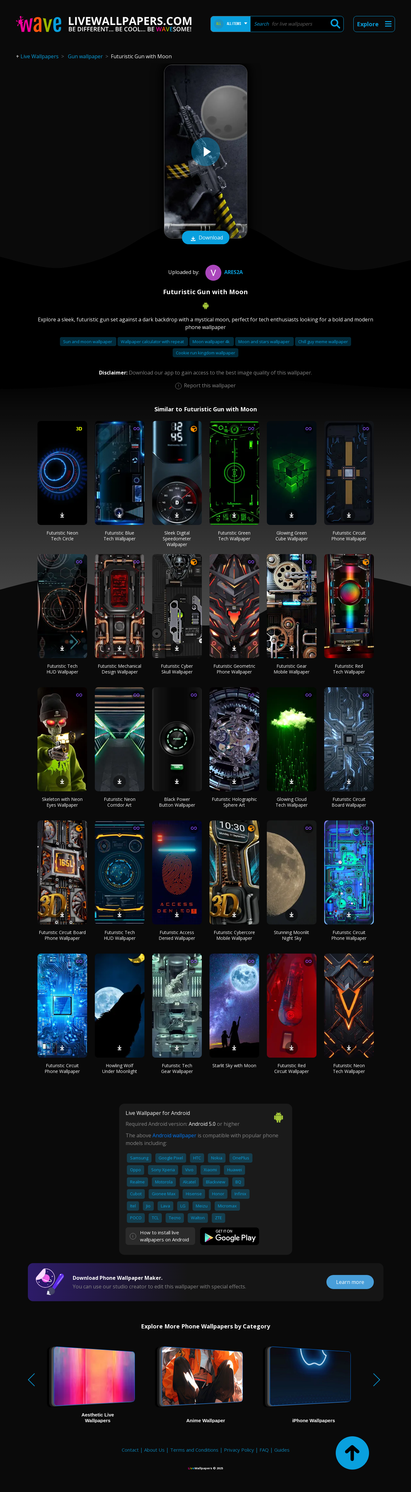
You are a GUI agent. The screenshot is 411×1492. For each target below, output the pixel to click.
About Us (154, 1450)
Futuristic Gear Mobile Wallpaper (291, 669)
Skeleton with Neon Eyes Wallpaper (62, 802)
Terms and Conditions (194, 1450)
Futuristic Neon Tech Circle (62, 536)
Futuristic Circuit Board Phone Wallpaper (62, 935)
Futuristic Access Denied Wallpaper (177, 935)
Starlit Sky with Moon (234, 1065)
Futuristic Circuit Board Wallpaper (349, 802)
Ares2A (223, 272)
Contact (130, 1450)
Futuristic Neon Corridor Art (120, 802)
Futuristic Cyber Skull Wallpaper (177, 669)
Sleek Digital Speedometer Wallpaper (177, 538)
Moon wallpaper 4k (212, 341)
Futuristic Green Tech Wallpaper (234, 536)
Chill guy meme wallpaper (323, 341)
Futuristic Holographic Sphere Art (234, 802)
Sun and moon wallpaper (88, 341)
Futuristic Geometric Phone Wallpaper (234, 669)
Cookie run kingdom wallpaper (205, 353)
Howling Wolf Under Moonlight (119, 1068)
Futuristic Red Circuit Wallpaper (291, 1068)
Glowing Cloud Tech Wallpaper (291, 802)
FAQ (264, 1450)
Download (205, 238)
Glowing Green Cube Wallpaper (291, 536)
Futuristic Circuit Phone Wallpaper (348, 536)
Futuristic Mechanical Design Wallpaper (119, 669)
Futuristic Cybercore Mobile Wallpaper (234, 935)
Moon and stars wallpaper (264, 341)
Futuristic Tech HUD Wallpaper (62, 669)
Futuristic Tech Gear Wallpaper (177, 1068)
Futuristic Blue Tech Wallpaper (119, 536)
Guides (282, 1450)
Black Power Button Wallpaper (177, 802)
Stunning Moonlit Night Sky (291, 935)
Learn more (350, 1282)
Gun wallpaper (85, 56)
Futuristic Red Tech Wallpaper (349, 669)
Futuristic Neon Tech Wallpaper (349, 1068)
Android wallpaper (174, 1135)
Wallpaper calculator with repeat (153, 341)
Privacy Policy (239, 1450)
